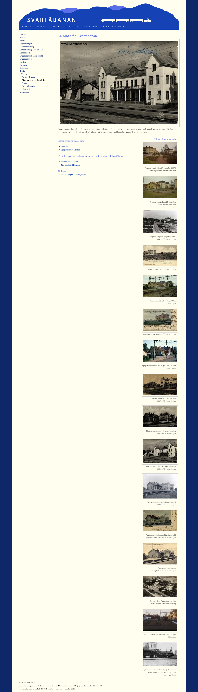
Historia (57, 27)
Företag (24, 74)
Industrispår (26, 89)
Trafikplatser (25, 92)
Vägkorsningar (26, 44)
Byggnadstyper (26, 59)
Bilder (105, 27)
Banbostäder (25, 53)
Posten (24, 83)
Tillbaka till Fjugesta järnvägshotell (72, 174)
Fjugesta (64, 146)
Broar (22, 40)
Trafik (22, 71)
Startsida (28, 27)
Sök (95, 27)
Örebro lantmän (28, 86)
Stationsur (24, 68)
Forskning (118, 27)
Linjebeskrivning (27, 47)
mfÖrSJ (86, 27)
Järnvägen (71, 27)
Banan (22, 37)
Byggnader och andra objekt (31, 56)
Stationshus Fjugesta (69, 161)
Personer (23, 65)
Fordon (23, 62)
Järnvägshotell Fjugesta (70, 165)
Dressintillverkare (29, 77)
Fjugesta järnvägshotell (70, 150)
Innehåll (42, 27)
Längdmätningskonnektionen (32, 50)
